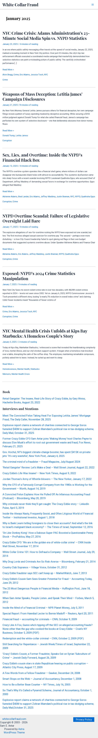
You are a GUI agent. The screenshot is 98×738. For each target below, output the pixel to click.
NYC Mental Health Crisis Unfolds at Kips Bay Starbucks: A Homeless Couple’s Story (45, 333)
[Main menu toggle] (92, 4)
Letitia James (22, 135)
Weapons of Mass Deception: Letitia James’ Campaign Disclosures (42, 96)
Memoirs (7, 374)
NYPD (77, 196)
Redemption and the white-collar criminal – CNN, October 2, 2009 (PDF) (43, 638)
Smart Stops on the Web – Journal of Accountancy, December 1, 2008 (42, 678)
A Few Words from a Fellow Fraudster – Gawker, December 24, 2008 (41, 673)
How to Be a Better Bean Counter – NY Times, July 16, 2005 (36, 684)
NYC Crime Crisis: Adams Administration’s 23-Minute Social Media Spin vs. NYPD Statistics (46, 35)
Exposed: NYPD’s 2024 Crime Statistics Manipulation (39, 276)
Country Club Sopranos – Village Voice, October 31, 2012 (35, 567)
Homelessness (9, 369)
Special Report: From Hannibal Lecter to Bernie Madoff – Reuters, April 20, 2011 (48, 613)
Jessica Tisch (37, 74)
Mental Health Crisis (20, 374)
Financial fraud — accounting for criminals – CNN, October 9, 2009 (40, 619)
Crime (16, 74)
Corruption (7, 140)
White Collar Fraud (20, 4)
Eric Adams (25, 74)
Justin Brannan (62, 196)
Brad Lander (23, 196)
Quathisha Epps (88, 196)
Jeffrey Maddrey (48, 196)
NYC (46, 74)
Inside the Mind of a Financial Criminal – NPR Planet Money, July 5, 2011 (43, 607)
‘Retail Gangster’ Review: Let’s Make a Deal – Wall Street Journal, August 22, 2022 (48, 467)
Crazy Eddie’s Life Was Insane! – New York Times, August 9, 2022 (39, 473)
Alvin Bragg (8, 74)
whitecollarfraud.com (14, 718)
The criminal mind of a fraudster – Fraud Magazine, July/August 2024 (41, 461)
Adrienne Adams (10, 196)
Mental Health (23, 369)
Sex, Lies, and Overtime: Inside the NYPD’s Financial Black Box (42, 157)
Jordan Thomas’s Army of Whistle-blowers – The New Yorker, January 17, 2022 (47, 479)
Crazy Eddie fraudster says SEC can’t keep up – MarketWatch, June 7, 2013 (45, 573)
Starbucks (34, 369)
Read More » (8, 69)
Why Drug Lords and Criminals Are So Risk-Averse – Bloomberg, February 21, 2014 (49, 561)
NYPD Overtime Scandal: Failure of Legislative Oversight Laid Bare (46, 218)
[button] (83, 719)
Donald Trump (9, 135)
